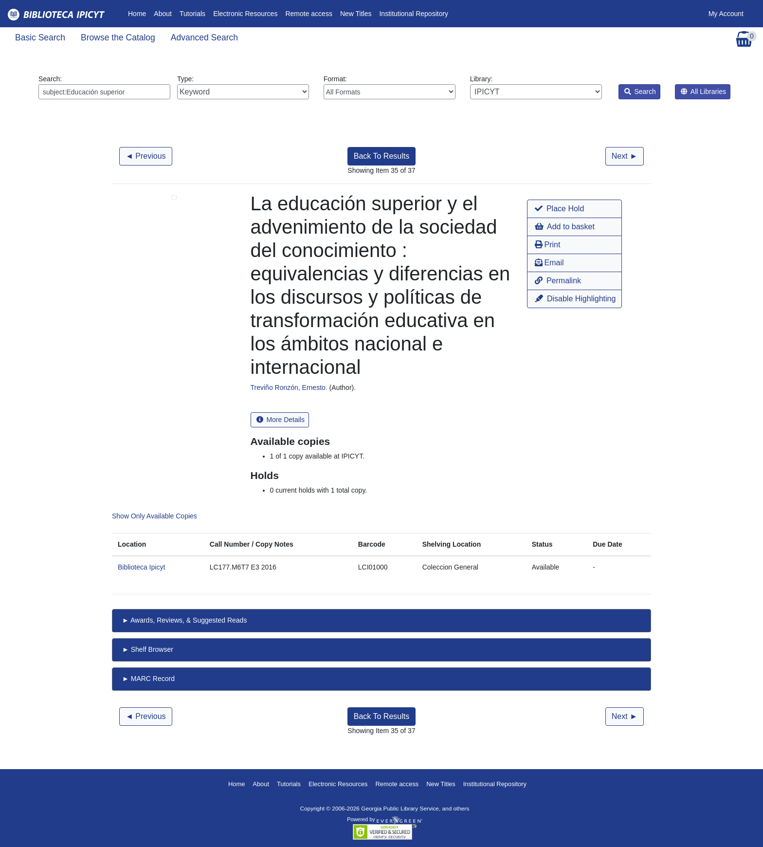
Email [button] (549, 262)
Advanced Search (204, 37)
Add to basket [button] (564, 226)
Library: (536, 87)
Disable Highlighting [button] (575, 299)
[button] (574, 209)
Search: (104, 87)
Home (139, 13)
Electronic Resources (245, 14)
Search (640, 91)
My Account (726, 14)
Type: (243, 87)
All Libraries (703, 91)
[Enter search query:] (104, 91)
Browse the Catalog (118, 37)
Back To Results (381, 156)
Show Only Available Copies (154, 516)
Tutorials (192, 14)
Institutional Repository (413, 14)
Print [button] (547, 244)
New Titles (356, 14)
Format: (389, 87)
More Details (280, 420)
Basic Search (40, 37)
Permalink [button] (558, 280)
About (163, 14)
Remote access (308, 14)
